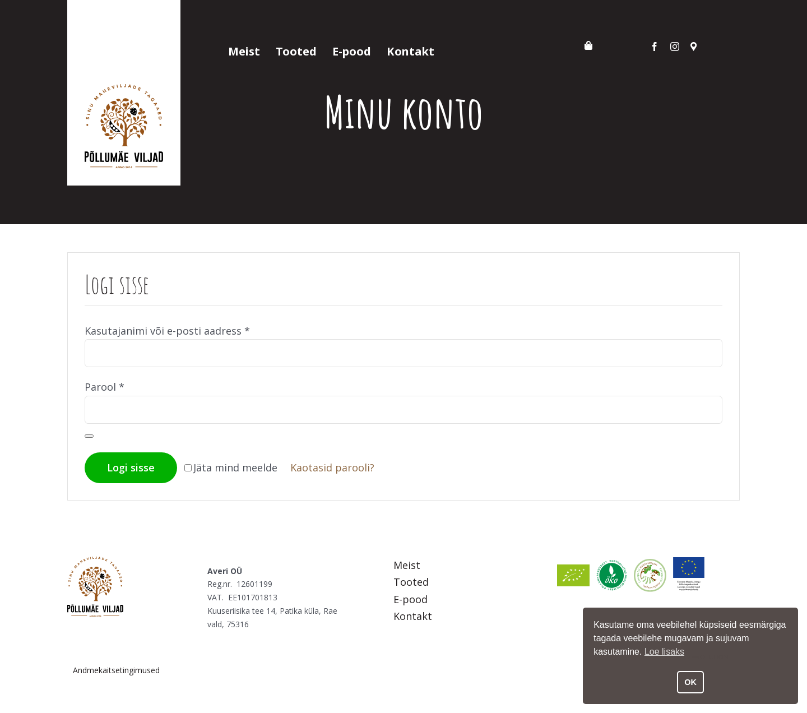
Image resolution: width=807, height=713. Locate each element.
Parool (104, 386)
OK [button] (690, 682)
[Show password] (89, 436)
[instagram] (674, 46)
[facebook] (654, 46)
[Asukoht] (693, 46)
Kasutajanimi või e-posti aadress (167, 330)
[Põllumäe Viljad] (95, 561)
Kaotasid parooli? (332, 467)
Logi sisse (131, 467)
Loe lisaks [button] (664, 651)
